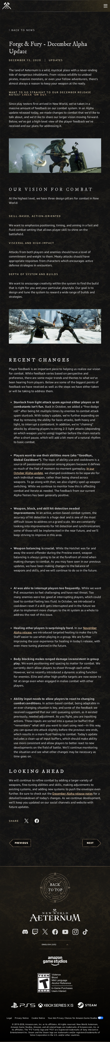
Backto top (55, 887)
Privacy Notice (22, 1018)
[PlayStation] (23, 1005)
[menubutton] (105, 6)
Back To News (23, 30)
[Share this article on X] (26, 821)
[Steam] (87, 1005)
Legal (9, 1018)
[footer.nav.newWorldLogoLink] (55, 920)
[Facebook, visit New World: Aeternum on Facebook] (55, 932)
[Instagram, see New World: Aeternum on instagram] (75, 932)
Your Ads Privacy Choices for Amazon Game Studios (75, 1018)
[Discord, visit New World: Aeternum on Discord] (25, 931)
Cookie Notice (38, 1018)
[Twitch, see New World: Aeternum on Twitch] (35, 932)
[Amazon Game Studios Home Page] (55, 961)
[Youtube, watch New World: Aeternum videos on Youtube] (65, 932)
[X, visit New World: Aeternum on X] (45, 931)
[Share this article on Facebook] (36, 821)
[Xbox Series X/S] (56, 1005)
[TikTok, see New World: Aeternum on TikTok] (85, 932)
